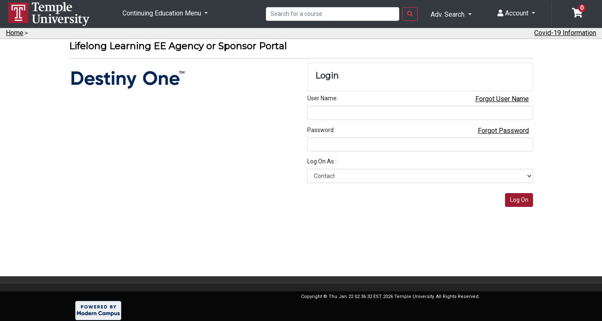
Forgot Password (503, 131)
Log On (519, 199)
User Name (322, 98)
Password (320, 130)
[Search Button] (410, 14)
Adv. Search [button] (448, 14)
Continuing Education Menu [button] (162, 13)
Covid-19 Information (565, 33)
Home (14, 33)
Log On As (321, 161)
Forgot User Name (502, 99)
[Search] (332, 14)
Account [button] (513, 13)
